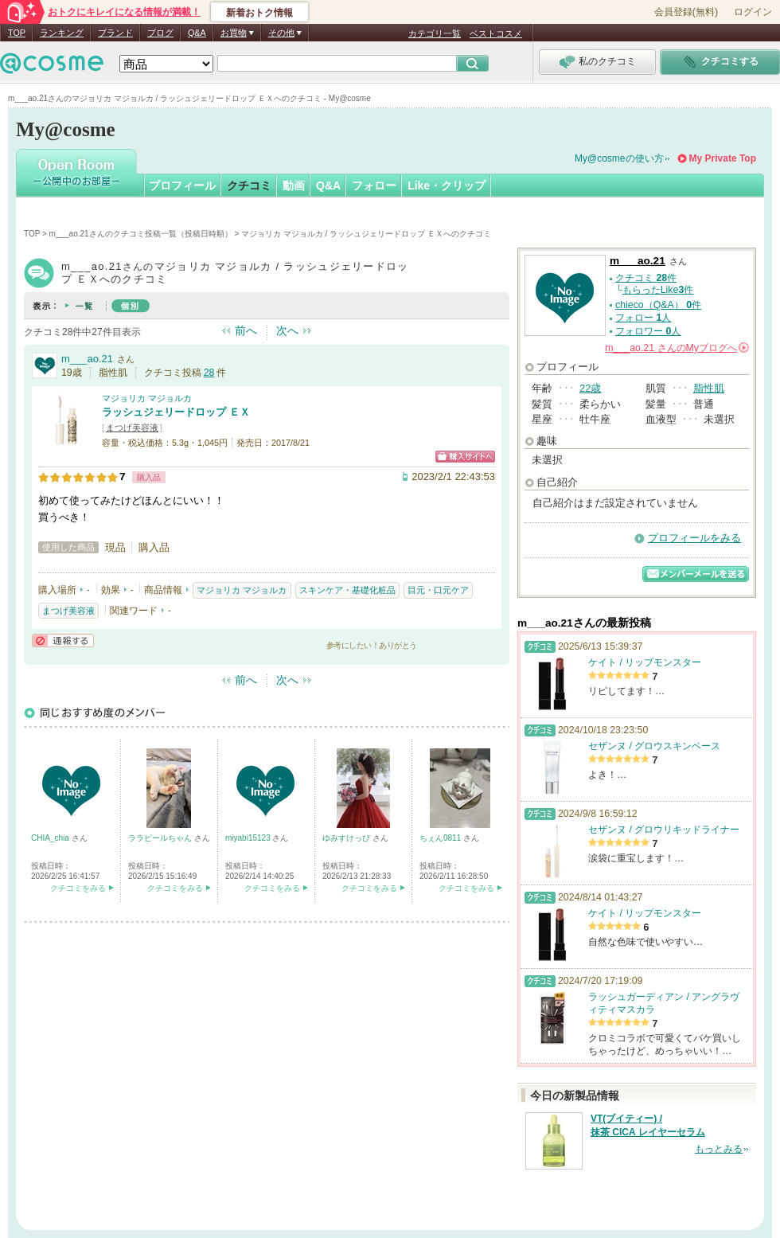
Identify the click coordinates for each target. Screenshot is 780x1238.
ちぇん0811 (441, 838)
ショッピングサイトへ (465, 457)
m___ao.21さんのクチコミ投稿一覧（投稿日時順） (140, 233)
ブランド (115, 32)
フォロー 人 (643, 317)
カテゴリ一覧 (434, 33)
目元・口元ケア (438, 590)
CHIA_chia (51, 838)
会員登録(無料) (686, 12)
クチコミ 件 (646, 277)
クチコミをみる (78, 888)
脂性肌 (708, 388)
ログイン (753, 12)
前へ (246, 330)
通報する (63, 640)
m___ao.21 (87, 359)
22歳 (590, 388)
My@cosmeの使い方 (619, 158)
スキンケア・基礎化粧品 (347, 590)
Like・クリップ (447, 185)
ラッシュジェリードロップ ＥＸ (176, 412)
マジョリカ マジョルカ (147, 398)
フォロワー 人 (648, 331)
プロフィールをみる (694, 538)
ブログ (160, 32)
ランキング (62, 32)
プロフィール (182, 185)
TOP (16, 32)
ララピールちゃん (161, 838)
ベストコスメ (496, 33)
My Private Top (722, 158)
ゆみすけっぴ (347, 838)
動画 (294, 185)
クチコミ (249, 185)
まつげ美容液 (132, 427)
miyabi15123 (248, 838)
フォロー (374, 185)
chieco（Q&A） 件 (658, 304)
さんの (677, 347)
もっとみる (719, 1148)
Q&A (197, 32)
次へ (287, 330)
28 (209, 372)
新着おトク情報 (259, 12)
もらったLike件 (658, 289)
